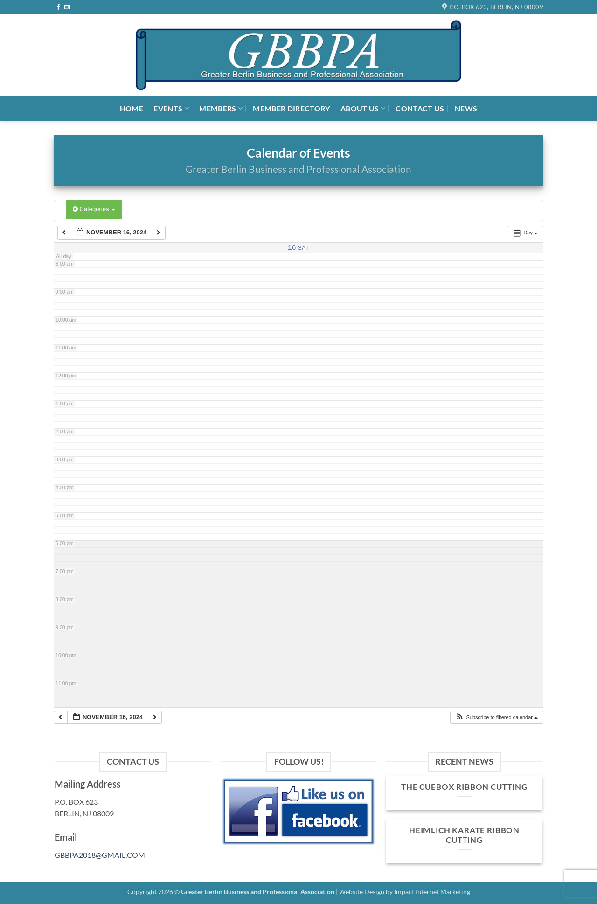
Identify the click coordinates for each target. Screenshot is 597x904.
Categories (94, 208)
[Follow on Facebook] (58, 7)
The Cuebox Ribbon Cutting (464, 787)
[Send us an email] (67, 7)
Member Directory (291, 108)
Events (170, 108)
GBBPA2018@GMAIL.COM (100, 854)
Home (131, 108)
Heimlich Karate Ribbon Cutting (464, 835)
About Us (362, 108)
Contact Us (420, 108)
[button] (496, 717)
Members (221, 108)
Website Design (361, 892)
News (466, 108)
